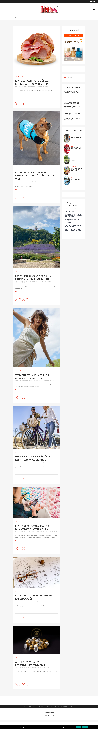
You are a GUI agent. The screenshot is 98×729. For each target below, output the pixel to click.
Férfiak (55, 17)
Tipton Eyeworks (32, 601)
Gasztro (77, 17)
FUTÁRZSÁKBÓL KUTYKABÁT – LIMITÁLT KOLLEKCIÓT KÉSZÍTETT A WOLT (34, 175)
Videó (82, 17)
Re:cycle (40, 462)
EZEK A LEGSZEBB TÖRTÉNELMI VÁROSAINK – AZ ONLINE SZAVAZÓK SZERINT (73, 107)
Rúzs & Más (21, 86)
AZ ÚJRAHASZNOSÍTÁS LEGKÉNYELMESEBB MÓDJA (30, 663)
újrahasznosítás (40, 86)
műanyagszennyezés (39, 531)
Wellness (61, 17)
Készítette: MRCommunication (49, 715)
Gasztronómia (19, 76)
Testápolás (38, 17)
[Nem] (96, 727)
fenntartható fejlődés (28, 380)
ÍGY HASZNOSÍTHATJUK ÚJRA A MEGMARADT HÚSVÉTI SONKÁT (32, 82)
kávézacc (33, 281)
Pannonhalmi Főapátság (46, 281)
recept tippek (33, 86)
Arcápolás (27, 17)
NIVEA (42, 380)
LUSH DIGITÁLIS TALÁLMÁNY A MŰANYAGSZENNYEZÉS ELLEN (32, 527)
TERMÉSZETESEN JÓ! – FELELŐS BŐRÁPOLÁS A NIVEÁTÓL (32, 377)
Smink (21, 17)
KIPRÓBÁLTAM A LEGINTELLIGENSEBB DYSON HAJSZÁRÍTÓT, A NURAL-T (73, 119)
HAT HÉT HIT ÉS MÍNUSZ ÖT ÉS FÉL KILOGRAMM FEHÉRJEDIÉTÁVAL (71, 110)
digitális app (27, 531)
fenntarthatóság (27, 281)
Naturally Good (37, 380)
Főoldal (16, 17)
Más (72, 17)
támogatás (32, 181)
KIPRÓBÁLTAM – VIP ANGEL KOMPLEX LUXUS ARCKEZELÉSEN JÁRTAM (73, 99)
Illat (33, 17)
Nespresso (38, 281)
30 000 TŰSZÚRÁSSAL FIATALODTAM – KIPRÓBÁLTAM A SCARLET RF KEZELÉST (71, 92)
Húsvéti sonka (27, 86)
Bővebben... (85, 727)
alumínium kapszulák (29, 462)
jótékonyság (27, 181)
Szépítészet (49, 17)
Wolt (43, 181)
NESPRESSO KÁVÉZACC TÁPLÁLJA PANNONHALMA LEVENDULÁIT (33, 277)
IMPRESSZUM (49, 711)
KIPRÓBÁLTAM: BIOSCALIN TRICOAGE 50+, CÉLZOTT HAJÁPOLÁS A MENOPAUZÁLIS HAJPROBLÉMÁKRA (72, 115)
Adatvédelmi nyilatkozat (49, 712)
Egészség (67, 17)
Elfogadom (79, 727)
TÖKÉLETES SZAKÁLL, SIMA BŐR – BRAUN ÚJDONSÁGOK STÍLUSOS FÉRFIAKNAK (72, 103)
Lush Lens (32, 531)
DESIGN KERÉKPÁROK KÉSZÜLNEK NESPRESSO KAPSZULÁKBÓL (33, 458)
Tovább (17, 95)
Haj (44, 17)
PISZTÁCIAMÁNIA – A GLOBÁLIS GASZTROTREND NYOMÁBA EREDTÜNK (71, 95)
